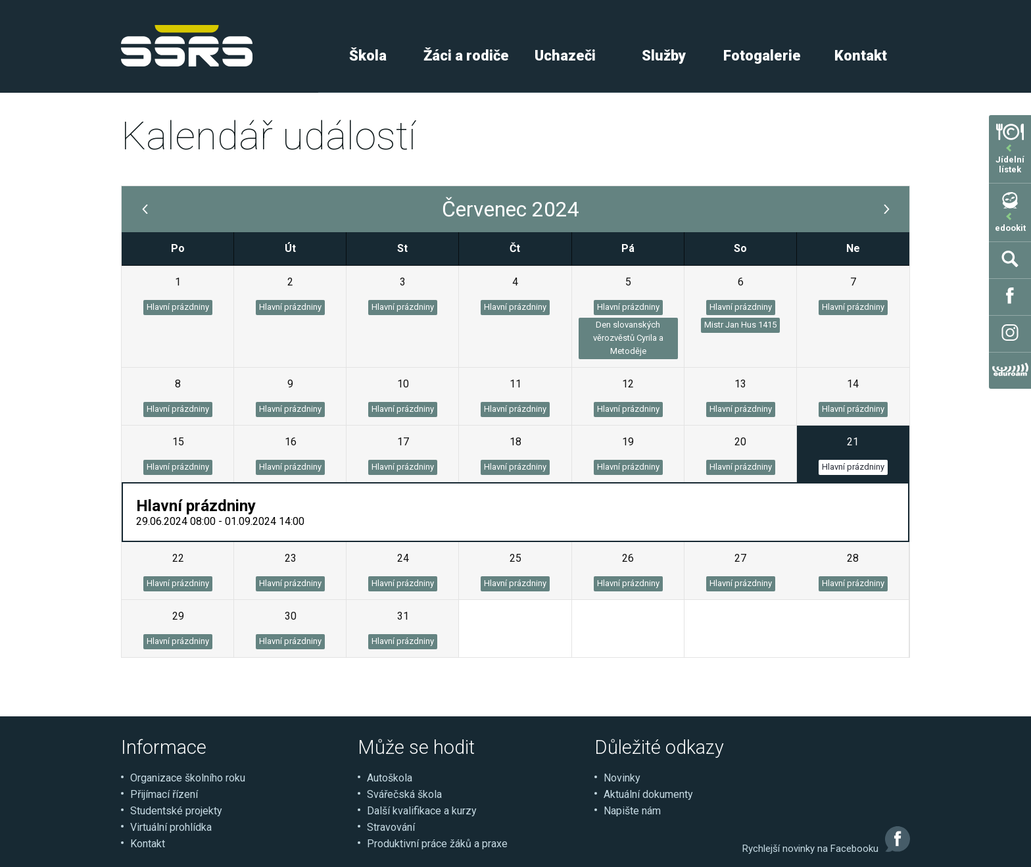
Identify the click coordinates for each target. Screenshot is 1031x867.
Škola (368, 55)
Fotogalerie (762, 55)
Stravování (391, 827)
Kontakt (860, 55)
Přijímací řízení (164, 794)
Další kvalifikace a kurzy (422, 811)
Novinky (622, 778)
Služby (664, 55)
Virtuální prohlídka (171, 827)
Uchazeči (565, 55)
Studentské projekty (176, 811)
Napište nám (632, 811)
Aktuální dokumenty (648, 794)
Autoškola (389, 778)
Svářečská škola (404, 794)
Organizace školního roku (187, 778)
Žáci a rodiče (466, 55)
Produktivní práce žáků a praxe (437, 843)
